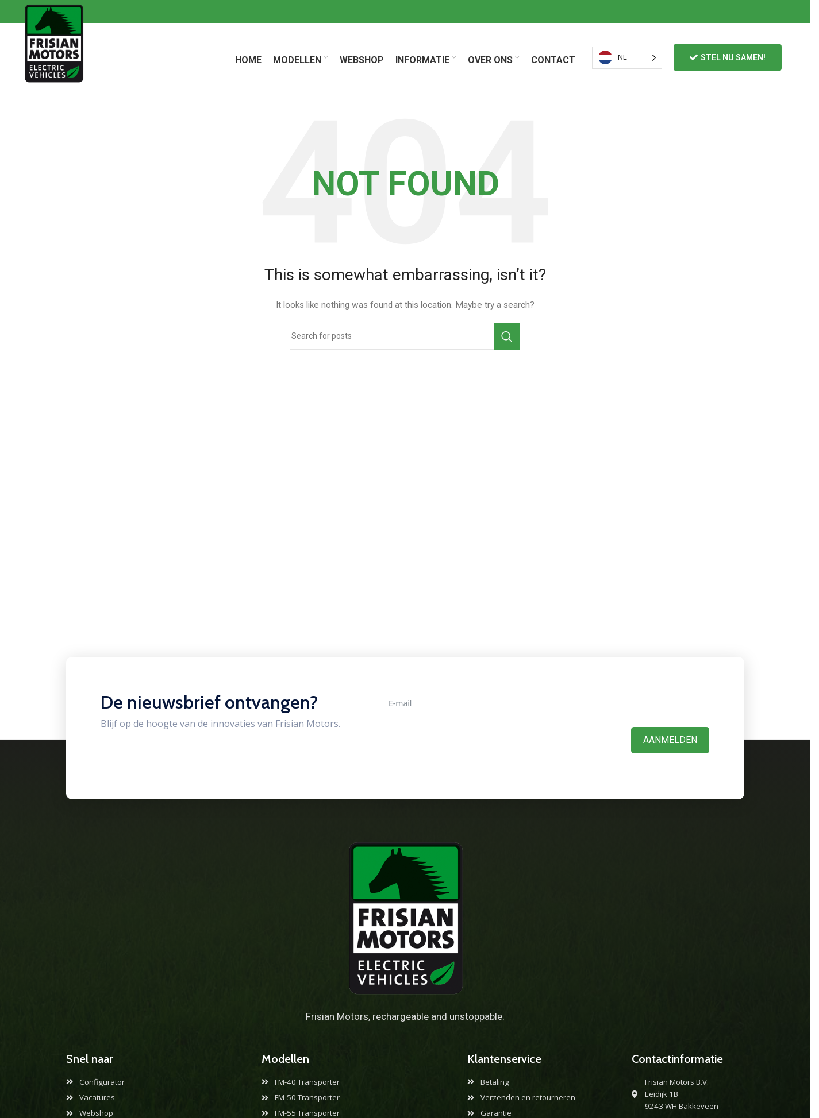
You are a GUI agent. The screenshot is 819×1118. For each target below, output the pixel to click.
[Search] (405, 336)
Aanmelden (670, 739)
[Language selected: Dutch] (627, 58)
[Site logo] (54, 56)
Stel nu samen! (728, 58)
